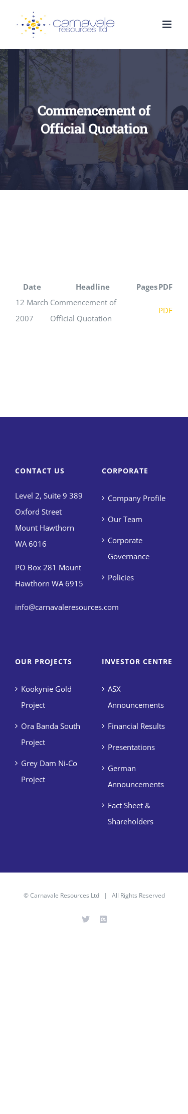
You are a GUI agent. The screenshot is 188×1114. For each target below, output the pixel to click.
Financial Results (136, 726)
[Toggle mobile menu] (167, 24)
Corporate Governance (128, 548)
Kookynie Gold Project (46, 697)
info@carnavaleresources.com (67, 607)
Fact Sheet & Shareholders (130, 813)
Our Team (125, 519)
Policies (121, 577)
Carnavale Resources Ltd (64, 895)
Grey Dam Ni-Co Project (49, 771)
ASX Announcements (136, 697)
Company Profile (136, 498)
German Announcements (136, 776)
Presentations (131, 747)
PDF (165, 310)
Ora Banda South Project (50, 734)
